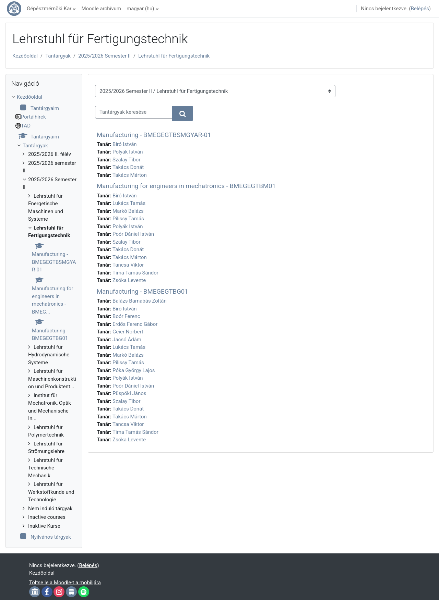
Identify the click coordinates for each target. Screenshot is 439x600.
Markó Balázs (128, 211)
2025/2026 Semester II (104, 56)
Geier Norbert (127, 332)
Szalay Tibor (126, 160)
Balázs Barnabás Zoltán (139, 301)
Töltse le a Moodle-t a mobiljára (65, 582)
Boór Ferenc (126, 316)
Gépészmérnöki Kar (49, 8)
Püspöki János (129, 393)
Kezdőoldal (25, 56)
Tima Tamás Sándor (135, 273)
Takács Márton (129, 175)
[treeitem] (43, 317)
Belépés (420, 8)
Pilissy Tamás (128, 219)
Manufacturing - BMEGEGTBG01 (142, 291)
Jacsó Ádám (126, 339)
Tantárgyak (58, 56)
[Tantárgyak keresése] (133, 112)
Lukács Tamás (128, 203)
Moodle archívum (101, 8)
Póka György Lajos (133, 370)
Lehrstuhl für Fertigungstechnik (174, 56)
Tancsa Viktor (128, 265)
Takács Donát (128, 167)
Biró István (124, 144)
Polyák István (127, 152)
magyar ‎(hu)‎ (140, 8)
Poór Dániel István (133, 234)
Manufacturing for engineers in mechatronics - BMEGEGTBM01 (186, 186)
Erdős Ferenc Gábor (134, 324)
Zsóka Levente (129, 280)
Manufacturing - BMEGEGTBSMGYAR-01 (154, 135)
